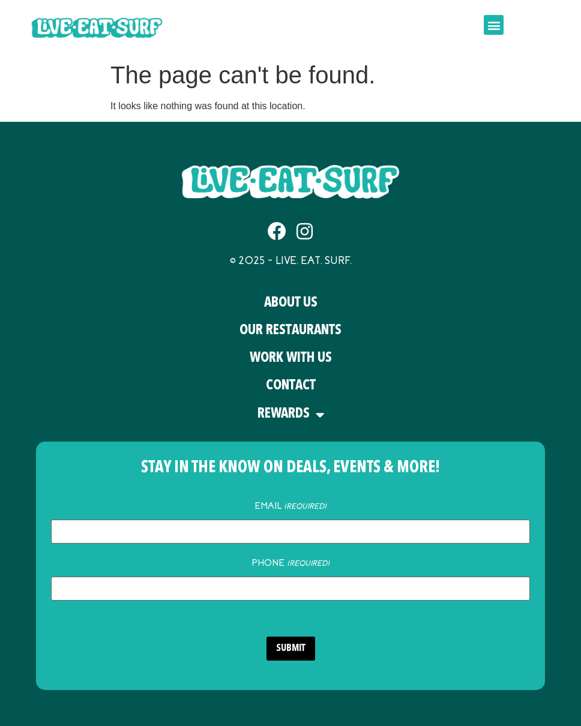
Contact (291, 386)
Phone (290, 563)
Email (290, 506)
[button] (494, 25)
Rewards (290, 415)
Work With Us (291, 358)
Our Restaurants (290, 331)
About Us (291, 303)
